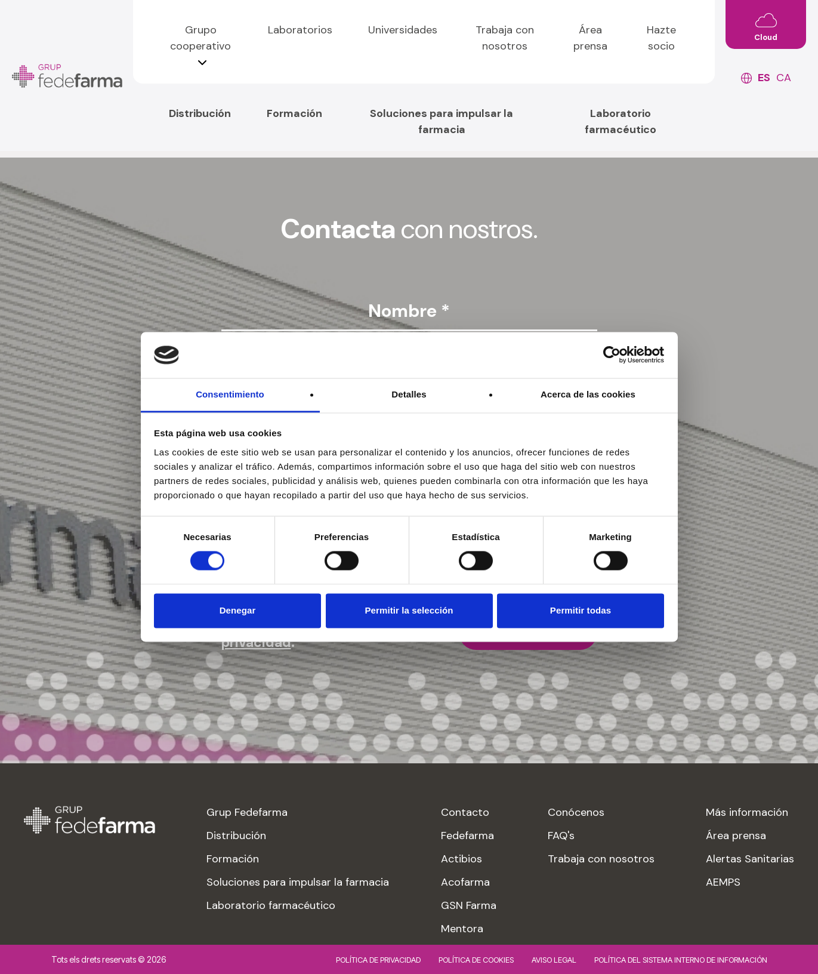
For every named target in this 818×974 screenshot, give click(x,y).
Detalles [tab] (408, 394)
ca (783, 77)
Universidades (402, 30)
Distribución (200, 113)
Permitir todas (580, 610)
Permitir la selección (409, 610)
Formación (294, 113)
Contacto (465, 812)
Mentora (462, 928)
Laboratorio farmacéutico (620, 121)
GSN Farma (468, 905)
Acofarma (465, 882)
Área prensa (590, 38)
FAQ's (561, 835)
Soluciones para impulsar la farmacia (441, 121)
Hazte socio (661, 38)
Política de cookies (476, 959)
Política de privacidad (378, 959)
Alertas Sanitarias (750, 859)
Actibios (461, 859)
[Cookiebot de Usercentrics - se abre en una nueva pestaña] (612, 355)
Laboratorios (300, 30)
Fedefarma (467, 835)
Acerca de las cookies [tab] (588, 394)
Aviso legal (554, 959)
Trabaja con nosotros (505, 38)
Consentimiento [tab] (230, 394)
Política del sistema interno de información (680, 959)
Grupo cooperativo (200, 38)
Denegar (238, 610)
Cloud (765, 37)
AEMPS (723, 882)
